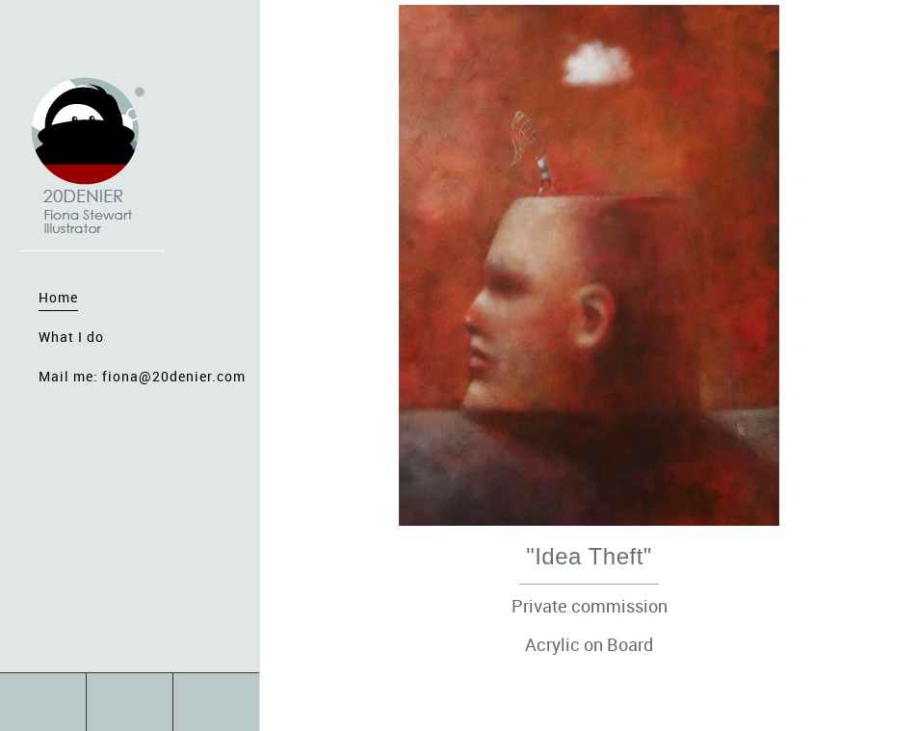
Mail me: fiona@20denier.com (142, 376)
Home (58, 297)
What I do (71, 336)
